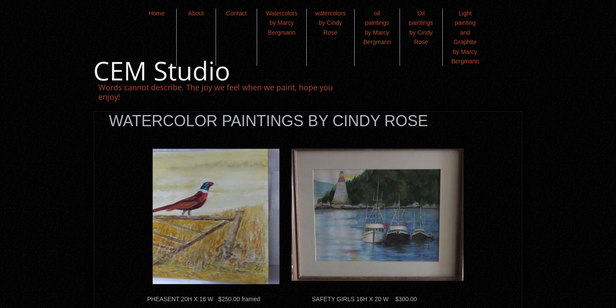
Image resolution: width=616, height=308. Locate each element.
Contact (236, 13)
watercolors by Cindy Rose (330, 23)
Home (156, 13)
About (196, 13)
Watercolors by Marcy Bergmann (281, 23)
